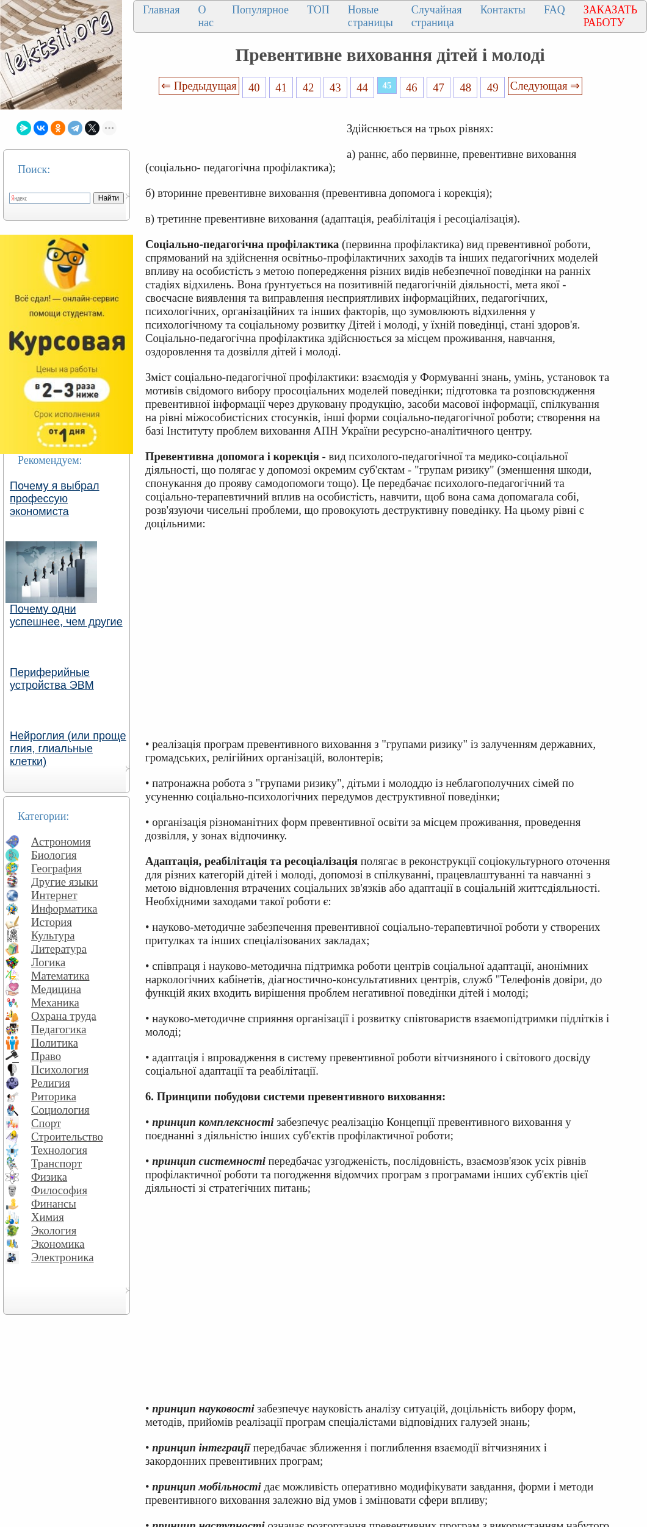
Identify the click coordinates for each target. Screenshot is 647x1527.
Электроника (62, 1257)
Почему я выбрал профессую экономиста (54, 499)
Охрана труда (63, 1015)
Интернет (54, 895)
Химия (47, 1217)
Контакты (503, 10)
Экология (53, 1230)
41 (281, 87)
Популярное (260, 10)
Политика (54, 1042)
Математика (60, 975)
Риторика (53, 1096)
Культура (53, 935)
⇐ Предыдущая (199, 85)
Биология (54, 855)
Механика (55, 1002)
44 (362, 87)
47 (438, 87)
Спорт (46, 1123)
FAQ (554, 10)
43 (335, 87)
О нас (206, 16)
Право (46, 1056)
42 (308, 87)
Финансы (53, 1203)
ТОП (318, 10)
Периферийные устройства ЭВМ (52, 678)
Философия (59, 1190)
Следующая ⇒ (545, 85)
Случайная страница (436, 16)
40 (254, 87)
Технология (59, 1150)
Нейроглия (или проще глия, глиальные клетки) (68, 748)
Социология (60, 1109)
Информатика (64, 908)
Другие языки (64, 881)
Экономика (58, 1243)
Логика (48, 962)
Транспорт (56, 1163)
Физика (49, 1176)
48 (466, 87)
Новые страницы (370, 16)
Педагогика (59, 1029)
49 (493, 87)
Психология (60, 1069)
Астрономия (61, 841)
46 (411, 87)
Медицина (56, 989)
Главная (161, 10)
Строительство (67, 1136)
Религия (50, 1083)
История (51, 922)
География (56, 868)
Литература (59, 948)
